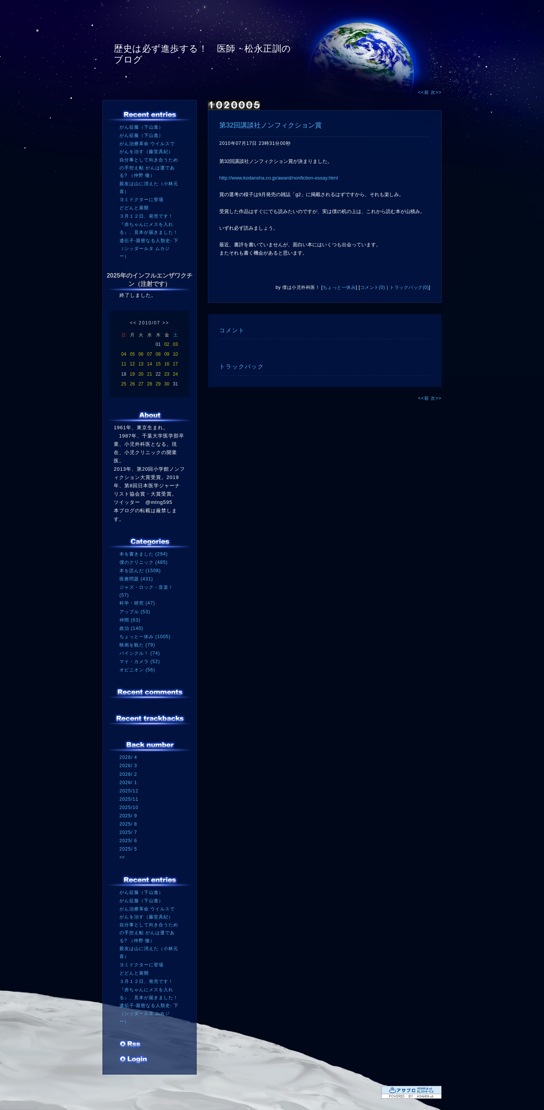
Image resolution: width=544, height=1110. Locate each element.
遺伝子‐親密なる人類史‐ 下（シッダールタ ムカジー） (149, 248)
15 (158, 364)
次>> (436, 92)
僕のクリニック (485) (143, 562)
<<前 (424, 92)
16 (166, 364)
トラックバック (241, 366)
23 (166, 374)
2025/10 (128, 807)
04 (123, 354)
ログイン (134, 1059)
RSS (131, 1044)
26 (132, 384)
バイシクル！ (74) (139, 653)
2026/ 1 (128, 782)
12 (132, 364)
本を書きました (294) (143, 554)
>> (165, 322)
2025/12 (128, 791)
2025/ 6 (128, 840)
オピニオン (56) (137, 669)
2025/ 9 (128, 815)
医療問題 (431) (136, 579)
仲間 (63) (130, 620)
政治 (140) (131, 628)
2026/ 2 (128, 774)
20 (140, 374)
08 (158, 354)
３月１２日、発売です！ (146, 216)
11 (123, 364)
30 (166, 384)
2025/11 (128, 799)
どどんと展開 (134, 207)
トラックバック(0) (409, 287)
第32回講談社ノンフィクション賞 (270, 125)
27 (140, 384)
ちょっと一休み (339, 287)
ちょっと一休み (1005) (145, 636)
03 (175, 344)
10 (175, 354)
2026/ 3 (128, 765)
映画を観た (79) (137, 645)
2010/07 (149, 322)
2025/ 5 (128, 849)
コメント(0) (372, 287)
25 (123, 384)
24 (175, 374)
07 (149, 354)
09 (166, 354)
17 (175, 364)
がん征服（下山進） (141, 127)
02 (166, 344)
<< (133, 322)
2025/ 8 (128, 824)
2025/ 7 (128, 832)
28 (149, 384)
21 (149, 374)
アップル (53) (134, 611)
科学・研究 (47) (137, 603)
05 (132, 354)
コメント (232, 330)
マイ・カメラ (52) (139, 661)
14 (149, 364)
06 (140, 354)
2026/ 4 (128, 757)
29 (158, 384)
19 (132, 374)
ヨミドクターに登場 (141, 199)
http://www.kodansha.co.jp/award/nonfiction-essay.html (278, 178)
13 (140, 364)
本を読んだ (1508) (140, 570)
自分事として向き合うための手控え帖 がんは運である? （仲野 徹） (148, 167)
